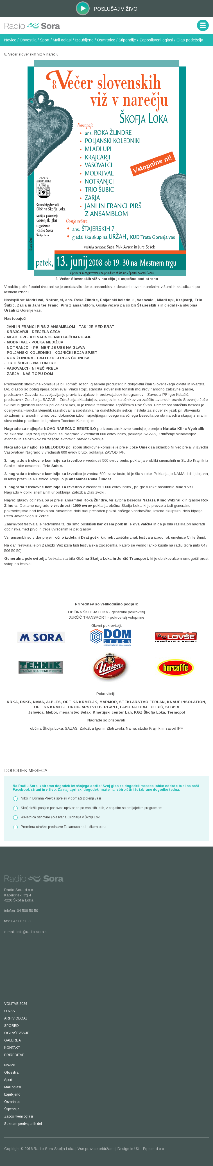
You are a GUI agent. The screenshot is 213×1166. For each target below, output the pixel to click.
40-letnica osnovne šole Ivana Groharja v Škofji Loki (56, 817)
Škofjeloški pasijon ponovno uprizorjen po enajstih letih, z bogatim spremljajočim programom (87, 808)
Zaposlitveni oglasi (156, 40)
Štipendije (127, 40)
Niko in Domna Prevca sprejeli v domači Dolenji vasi (57, 798)
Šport (44, 40)
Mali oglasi (62, 40)
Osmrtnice (106, 40)
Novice (10, 40)
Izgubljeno (84, 40)
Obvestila (28, 40)
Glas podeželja (189, 40)
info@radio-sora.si (32, 932)
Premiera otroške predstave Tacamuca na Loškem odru (59, 827)
